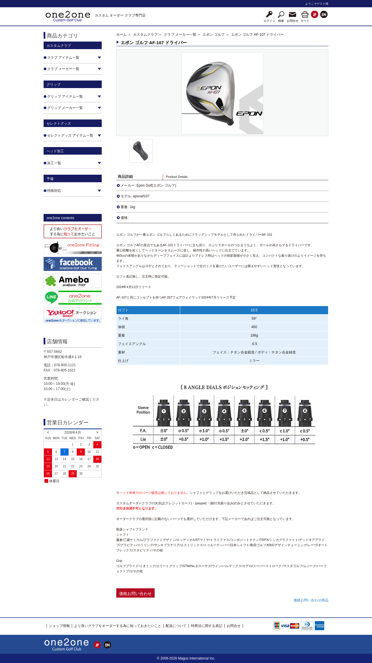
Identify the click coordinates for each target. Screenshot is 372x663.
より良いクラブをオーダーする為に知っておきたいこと (117, 626)
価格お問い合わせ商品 (311, 600)
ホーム (121, 35)
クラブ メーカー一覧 (180, 35)
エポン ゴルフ (213, 35)
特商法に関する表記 (206, 626)
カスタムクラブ (145, 35)
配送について (176, 626)
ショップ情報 (59, 626)
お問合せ (234, 626)
